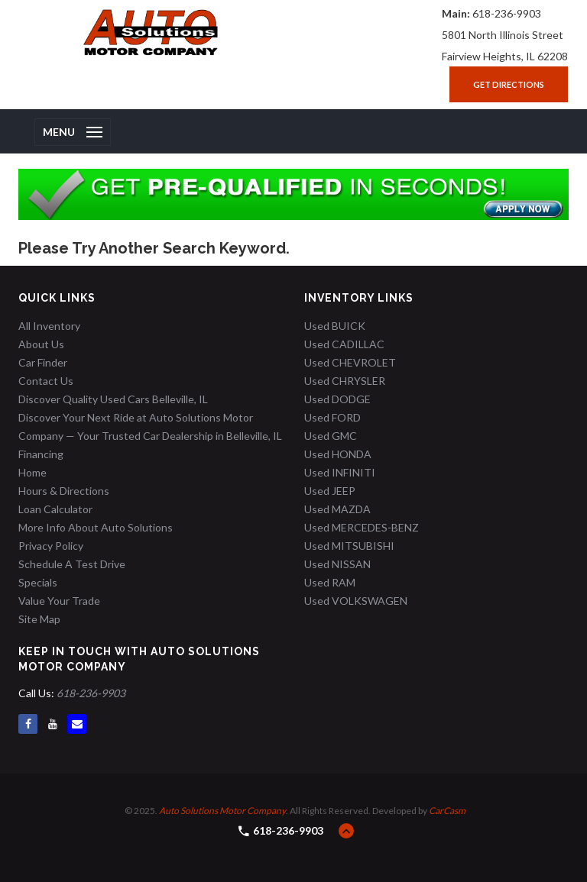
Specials (37, 582)
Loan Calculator (55, 508)
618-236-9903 (506, 13)
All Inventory (49, 325)
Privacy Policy (50, 545)
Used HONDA (337, 453)
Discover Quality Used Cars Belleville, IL (113, 399)
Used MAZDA (337, 508)
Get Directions (508, 84)
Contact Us (45, 380)
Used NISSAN (337, 563)
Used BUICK (334, 325)
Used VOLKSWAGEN (355, 600)
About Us (41, 344)
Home (32, 472)
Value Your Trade (59, 600)
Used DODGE (337, 399)
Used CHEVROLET (350, 362)
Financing (40, 453)
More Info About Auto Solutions (95, 527)
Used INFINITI (339, 472)
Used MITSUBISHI (349, 545)
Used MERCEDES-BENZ (361, 527)
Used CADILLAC (344, 344)
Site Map (39, 618)
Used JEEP (329, 490)
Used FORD (332, 417)
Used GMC (330, 435)
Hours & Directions (63, 490)
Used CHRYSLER (344, 380)
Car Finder (42, 362)
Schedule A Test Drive (71, 563)
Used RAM (329, 582)
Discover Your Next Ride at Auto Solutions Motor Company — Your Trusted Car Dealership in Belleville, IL (150, 426)
